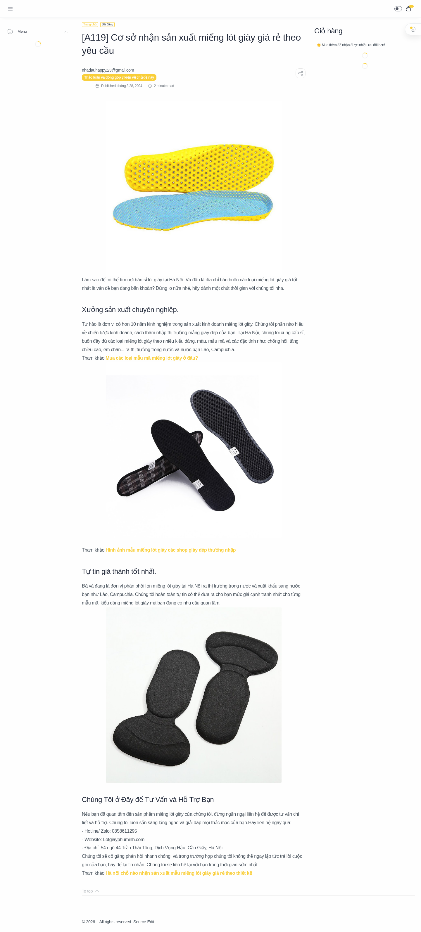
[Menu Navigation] (10, 9)
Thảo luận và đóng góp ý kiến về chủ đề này (119, 77)
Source (139, 921)
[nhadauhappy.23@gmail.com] (108, 70)
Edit (150, 921)
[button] (398, 8)
